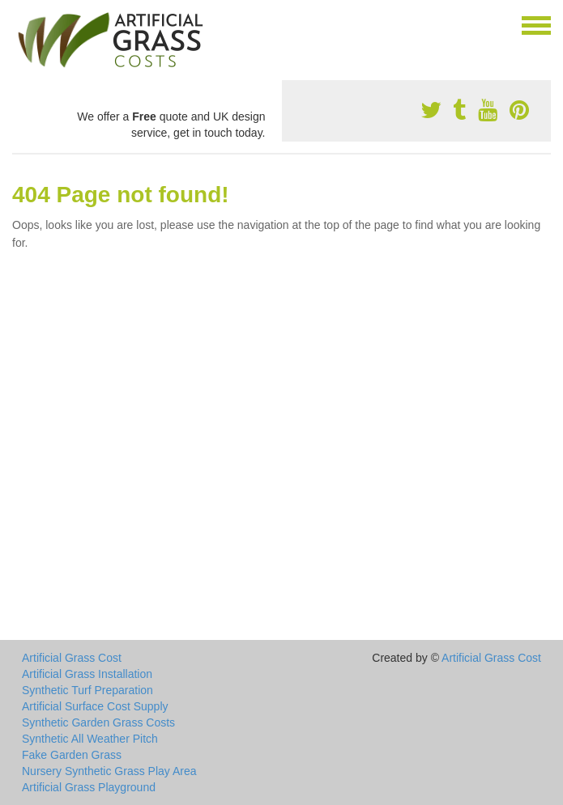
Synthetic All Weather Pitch (90, 738)
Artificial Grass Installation (87, 673)
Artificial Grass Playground (89, 787)
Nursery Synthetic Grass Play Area (109, 771)
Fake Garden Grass (72, 754)
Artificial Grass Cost (72, 657)
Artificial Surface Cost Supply (95, 706)
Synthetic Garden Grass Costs (98, 722)
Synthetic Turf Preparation (87, 690)
